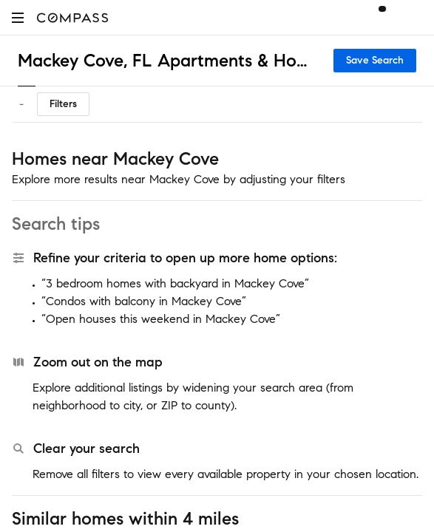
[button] (17, 17)
